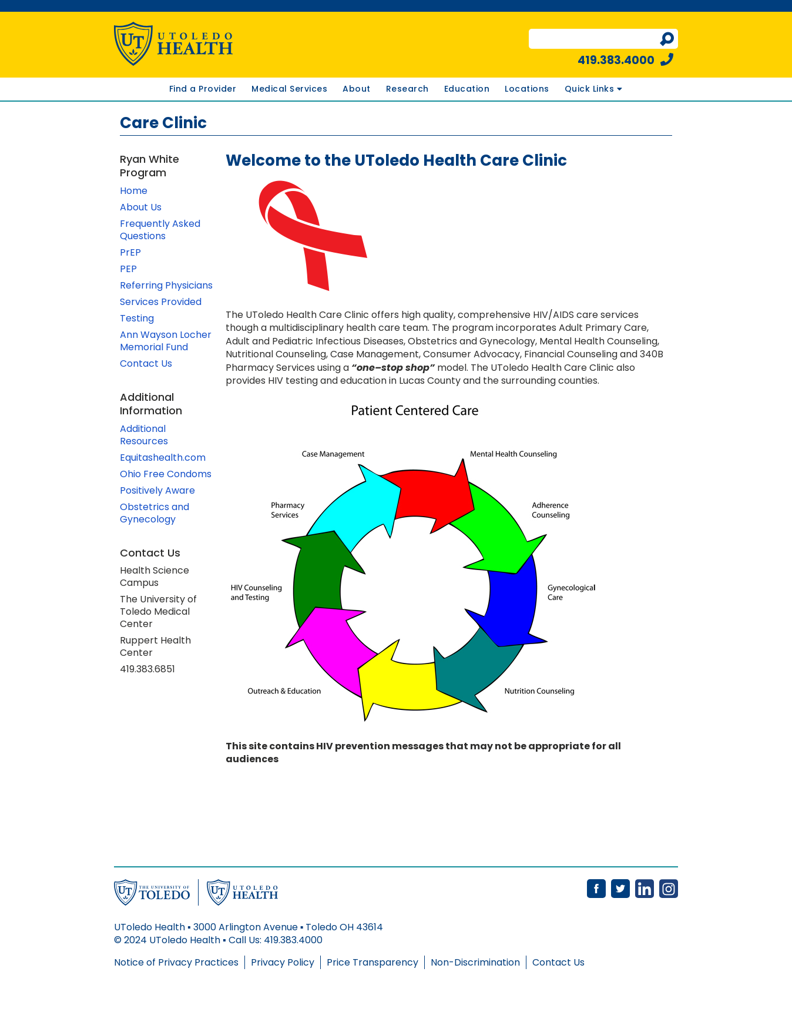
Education (467, 89)
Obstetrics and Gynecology (154, 513)
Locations (527, 89)
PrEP (130, 252)
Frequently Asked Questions (160, 229)
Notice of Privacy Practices (176, 962)
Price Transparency (372, 962)
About (357, 89)
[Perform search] (667, 39)
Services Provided (162, 302)
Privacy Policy (282, 962)
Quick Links (593, 89)
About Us (141, 207)
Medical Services (289, 89)
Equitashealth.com (163, 457)
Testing (137, 318)
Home (133, 191)
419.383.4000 (625, 60)
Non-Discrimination (475, 962)
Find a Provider (203, 89)
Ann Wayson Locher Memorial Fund (166, 341)
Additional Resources (144, 435)
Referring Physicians (166, 285)
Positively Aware (157, 490)
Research (407, 89)
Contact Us (146, 363)
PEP (128, 269)
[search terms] (595, 39)
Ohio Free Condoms (166, 474)
